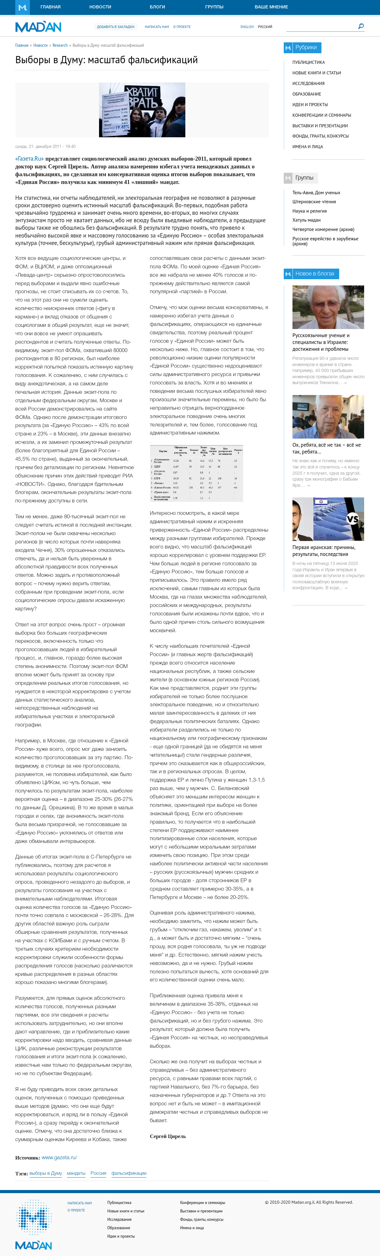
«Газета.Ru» (29, 158)
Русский (265, 27)
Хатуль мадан (306, 220)
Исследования (308, 83)
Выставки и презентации (320, 126)
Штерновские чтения (314, 201)
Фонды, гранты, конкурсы (320, 136)
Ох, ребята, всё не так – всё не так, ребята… (326, 448)
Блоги (157, 7)
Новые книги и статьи (316, 73)
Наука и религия (309, 211)
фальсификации (129, 1173)
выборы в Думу (46, 1173)
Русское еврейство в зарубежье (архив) (325, 241)
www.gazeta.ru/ (59, 1157)
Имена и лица (307, 146)
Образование (306, 94)
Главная (50, 7)
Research (60, 45)
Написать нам (157, 27)
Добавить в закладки (115, 27)
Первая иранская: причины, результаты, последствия (323, 550)
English (247, 27)
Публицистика (308, 62)
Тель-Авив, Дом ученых (316, 192)
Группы (214, 7)
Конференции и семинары (321, 115)
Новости (100, 7)
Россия (98, 1173)
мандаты (76, 1173)
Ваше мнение (271, 7)
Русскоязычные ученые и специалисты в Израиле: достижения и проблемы (320, 342)
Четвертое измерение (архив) (323, 229)
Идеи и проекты (310, 104)
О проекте (182, 27)
